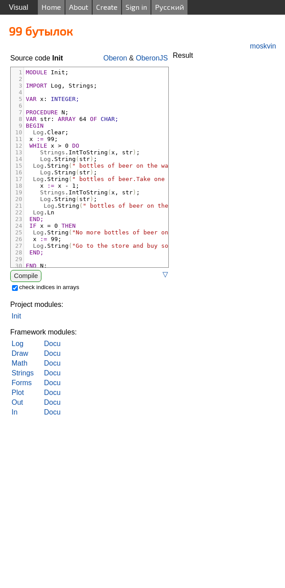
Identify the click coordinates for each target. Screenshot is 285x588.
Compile (26, 275)
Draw (20, 353)
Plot (18, 392)
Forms (22, 383)
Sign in (136, 7)
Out (17, 402)
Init (16, 316)
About (78, 7)
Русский (169, 7)
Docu (52, 343)
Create (107, 7)
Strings (23, 373)
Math (20, 363)
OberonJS (152, 58)
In (14, 412)
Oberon (115, 58)
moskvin (263, 46)
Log (18, 343)
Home (51, 7)
